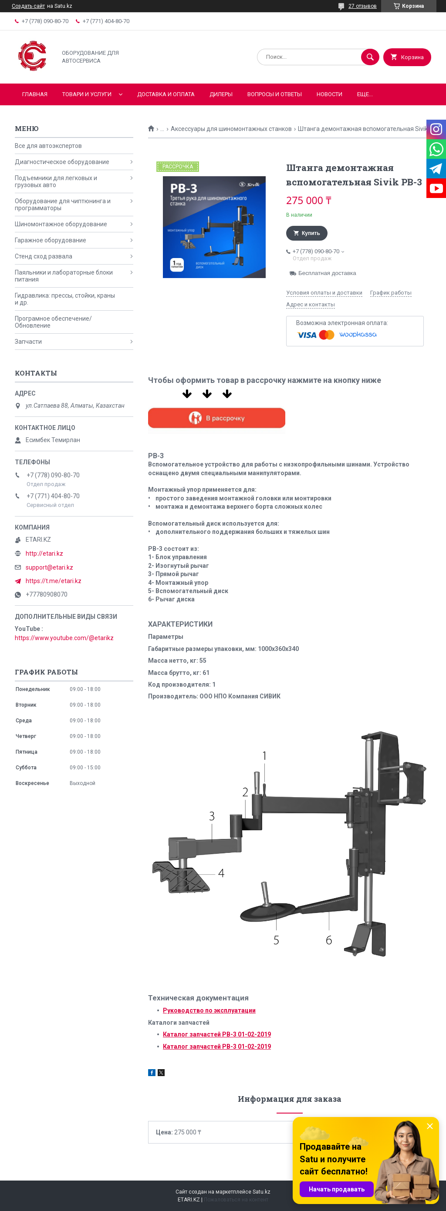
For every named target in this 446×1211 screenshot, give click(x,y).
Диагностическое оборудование (62, 161)
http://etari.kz (44, 553)
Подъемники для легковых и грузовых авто (56, 181)
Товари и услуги (87, 94)
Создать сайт (28, 6)
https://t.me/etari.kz (53, 580)
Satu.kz (261, 1192)
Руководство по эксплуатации (209, 1010)
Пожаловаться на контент (236, 1200)
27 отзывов (362, 6)
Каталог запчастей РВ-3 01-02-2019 (217, 1034)
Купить (311, 233)
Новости (329, 94)
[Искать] (370, 57)
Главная (34, 94)
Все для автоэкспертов (48, 145)
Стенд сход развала (43, 256)
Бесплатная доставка (327, 273)
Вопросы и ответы (274, 94)
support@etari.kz (49, 567)
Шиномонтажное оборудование (61, 224)
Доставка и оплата (166, 94)
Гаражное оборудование (50, 240)
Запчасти (28, 341)
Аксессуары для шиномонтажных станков (231, 128)
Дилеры (221, 94)
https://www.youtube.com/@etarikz (64, 637)
